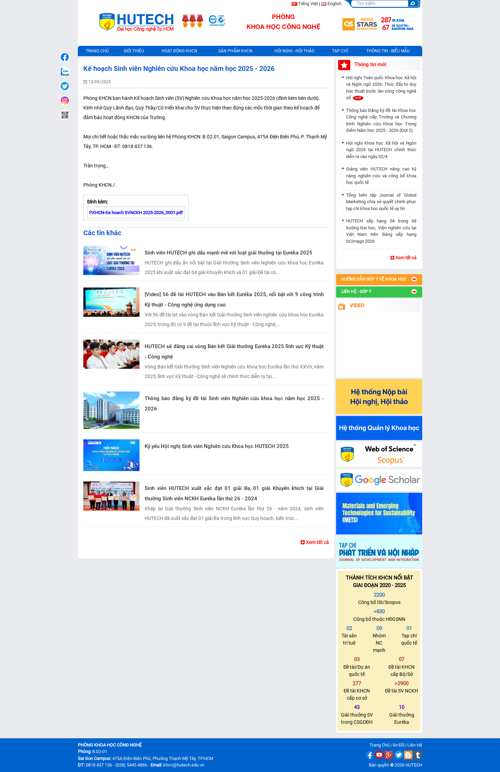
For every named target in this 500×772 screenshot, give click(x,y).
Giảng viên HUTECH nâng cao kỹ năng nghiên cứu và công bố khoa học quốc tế (381, 175)
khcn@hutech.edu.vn (183, 765)
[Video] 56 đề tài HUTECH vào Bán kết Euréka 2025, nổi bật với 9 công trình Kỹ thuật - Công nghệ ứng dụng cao (234, 299)
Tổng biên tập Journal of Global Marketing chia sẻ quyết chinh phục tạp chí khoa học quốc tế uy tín (381, 201)
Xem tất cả (315, 542)
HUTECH (413, 765)
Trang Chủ (379, 745)
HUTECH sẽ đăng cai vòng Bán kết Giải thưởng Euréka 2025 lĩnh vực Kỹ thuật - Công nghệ (234, 351)
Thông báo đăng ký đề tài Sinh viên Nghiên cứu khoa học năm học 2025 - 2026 (234, 403)
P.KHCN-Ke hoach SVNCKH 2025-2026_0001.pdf (136, 212)
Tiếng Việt (308, 3)
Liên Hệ (414, 745)
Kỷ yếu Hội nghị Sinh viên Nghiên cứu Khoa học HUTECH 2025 (217, 446)
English (334, 3)
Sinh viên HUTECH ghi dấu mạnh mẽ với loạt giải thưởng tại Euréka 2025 (228, 253)
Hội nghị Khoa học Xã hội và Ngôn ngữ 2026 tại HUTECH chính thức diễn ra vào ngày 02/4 (381, 149)
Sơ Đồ (398, 745)
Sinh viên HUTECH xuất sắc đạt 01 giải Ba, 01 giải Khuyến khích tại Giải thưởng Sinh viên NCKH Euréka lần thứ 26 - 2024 (234, 493)
